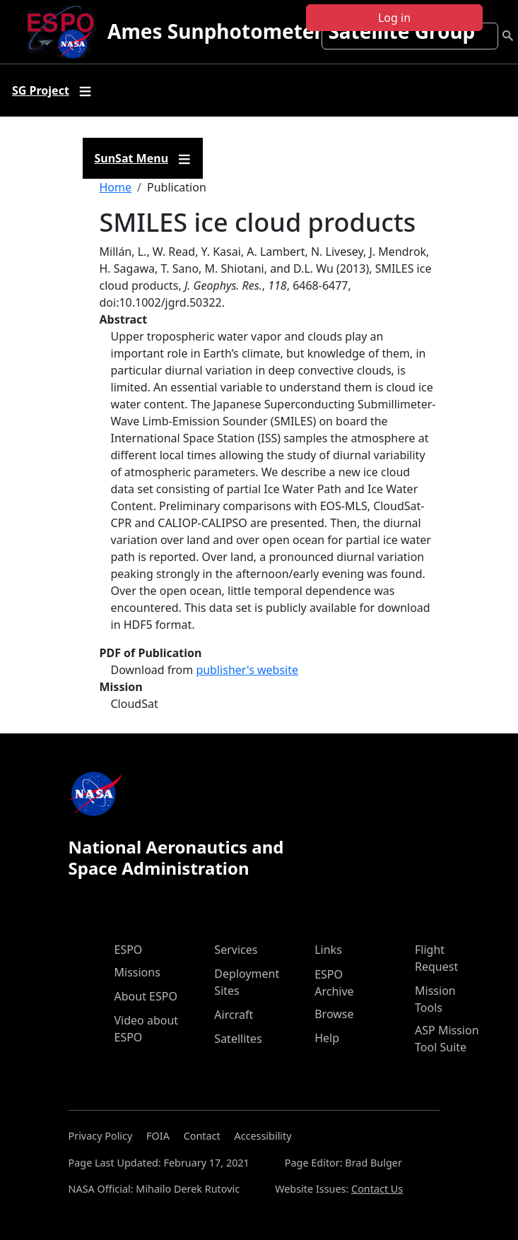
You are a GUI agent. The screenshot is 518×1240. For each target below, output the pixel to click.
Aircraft (233, 1014)
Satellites (237, 1038)
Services (235, 949)
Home (116, 187)
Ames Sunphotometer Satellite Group (291, 31)
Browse (333, 1014)
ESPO (128, 949)
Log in (394, 17)
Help (326, 1038)
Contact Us (377, 1188)
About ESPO (145, 996)
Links (328, 949)
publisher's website (247, 670)
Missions (137, 972)
